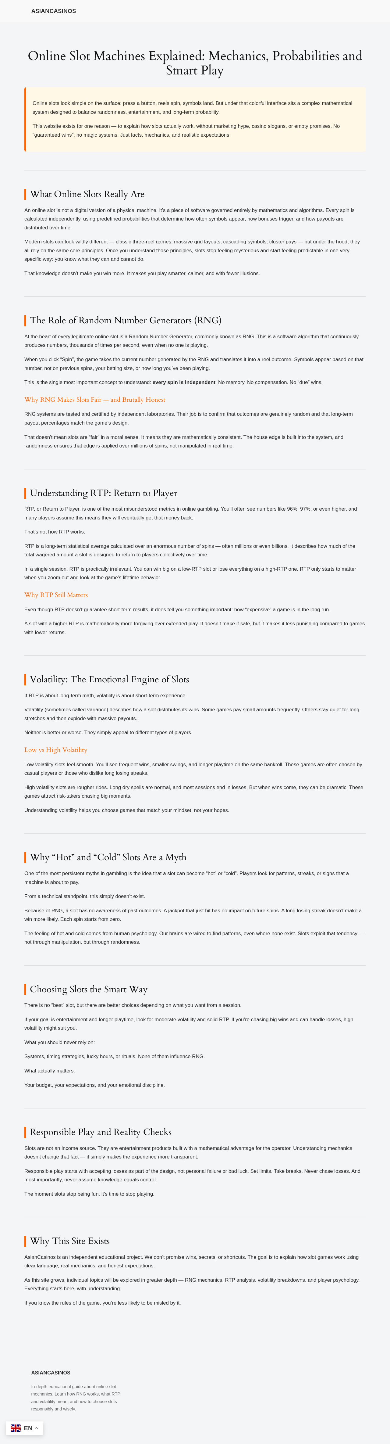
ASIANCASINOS (53, 11)
